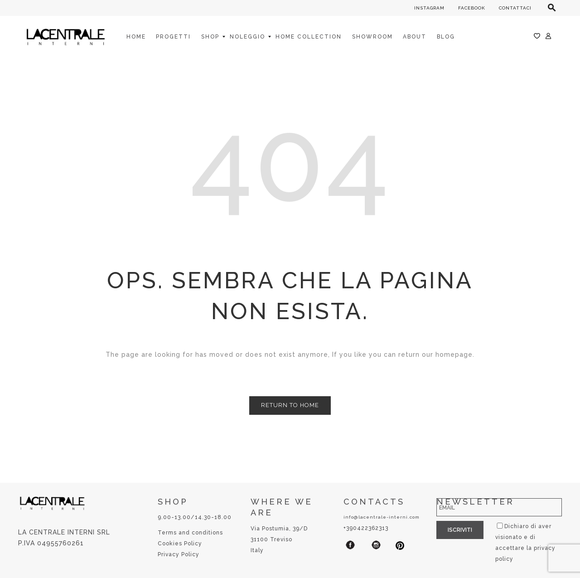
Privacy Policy (178, 554)
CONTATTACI (515, 7)
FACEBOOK (471, 7)
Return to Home (290, 405)
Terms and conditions (190, 532)
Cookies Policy (180, 543)
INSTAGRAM (429, 7)
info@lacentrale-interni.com (381, 517)
